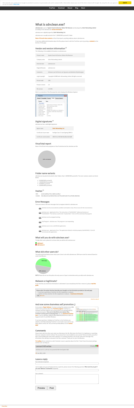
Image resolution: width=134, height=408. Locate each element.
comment (92, 41)
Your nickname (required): (67, 362)
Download (61, 8)
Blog (76, 8)
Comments (40, 330)
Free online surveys (94, 299)
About (83, 8)
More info (16, 4)
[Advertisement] (66, 15)
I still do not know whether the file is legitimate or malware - (60, 294)
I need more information (76, 294)
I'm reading (38, 341)
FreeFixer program (58, 309)
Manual (70, 8)
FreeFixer (52, 8)
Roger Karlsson (47, 307)
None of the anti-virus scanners (43, 38)
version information (57, 29)
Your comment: (67, 379)
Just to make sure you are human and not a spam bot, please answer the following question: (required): (67, 368)
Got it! (125, 3)
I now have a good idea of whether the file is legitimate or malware (55, 292)
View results (42, 295)
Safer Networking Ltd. (58, 128)
